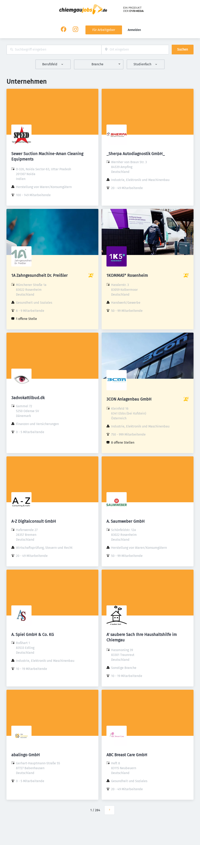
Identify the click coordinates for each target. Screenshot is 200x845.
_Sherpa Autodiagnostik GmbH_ (135, 153)
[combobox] (53, 50)
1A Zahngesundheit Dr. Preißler (39, 275)
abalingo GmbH (25, 754)
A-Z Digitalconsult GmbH (33, 521)
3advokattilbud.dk (28, 397)
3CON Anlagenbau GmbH (129, 399)
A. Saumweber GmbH (125, 521)
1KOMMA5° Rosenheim (127, 275)
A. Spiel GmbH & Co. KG (32, 634)
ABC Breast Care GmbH (126, 754)
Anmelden (134, 30)
